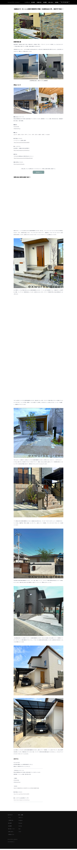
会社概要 (45, 2)
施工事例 (33, 2)
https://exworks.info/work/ (19, 164)
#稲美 (38, 788)
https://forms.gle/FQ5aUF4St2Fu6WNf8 (21, 142)
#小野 (30, 788)
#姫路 (19, 788)
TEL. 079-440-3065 (64, 2)
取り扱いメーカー (12, 829)
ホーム (9, 817)
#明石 (21, 788)
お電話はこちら (11, 835)
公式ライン (21, 817)
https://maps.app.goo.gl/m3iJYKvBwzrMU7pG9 (23, 158)
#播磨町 (35, 788)
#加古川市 (16, 788)
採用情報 (56, 2)
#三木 (28, 788)
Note (20, 829)
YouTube (21, 826)
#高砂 (32, 788)
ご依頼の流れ (39, 2)
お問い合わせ (50, 2)
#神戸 (26, 788)
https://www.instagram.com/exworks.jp (21, 150)
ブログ (20, 832)
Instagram (21, 820)
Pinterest (21, 823)
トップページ (27, 2)
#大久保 (23, 788)
